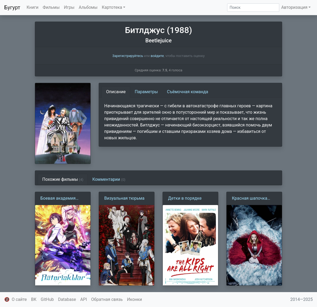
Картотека (112, 7)
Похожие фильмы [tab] (62, 179)
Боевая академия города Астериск (58, 199)
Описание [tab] (116, 91)
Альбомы (88, 7)
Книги (33, 7)
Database (67, 299)
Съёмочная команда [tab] (187, 91)
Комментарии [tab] (108, 179)
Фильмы (51, 7)
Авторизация (294, 7)
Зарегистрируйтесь (127, 56)
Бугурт (12, 7)
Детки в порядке (185, 198)
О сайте (19, 299)
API (83, 299)
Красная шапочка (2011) (249, 199)
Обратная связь (107, 299)
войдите (157, 56)
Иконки (134, 299)
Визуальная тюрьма (124, 198)
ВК (33, 299)
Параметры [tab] (146, 91)
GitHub (47, 299)
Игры (69, 7)
